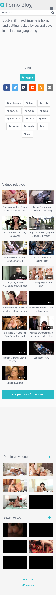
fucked (29, 111)
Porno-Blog (16, 4)
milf (43, 126)
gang (44, 111)
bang (30, 103)
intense (14, 126)
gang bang (13, 118)
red (27, 134)
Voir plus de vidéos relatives (28, 394)
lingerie (29, 126)
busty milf (13, 111)
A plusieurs (14, 103)
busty (44, 103)
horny (43, 118)
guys (30, 118)
